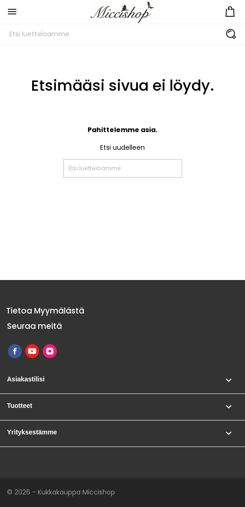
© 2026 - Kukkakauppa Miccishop (61, 492)
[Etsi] (122, 34)
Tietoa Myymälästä (45, 310)
